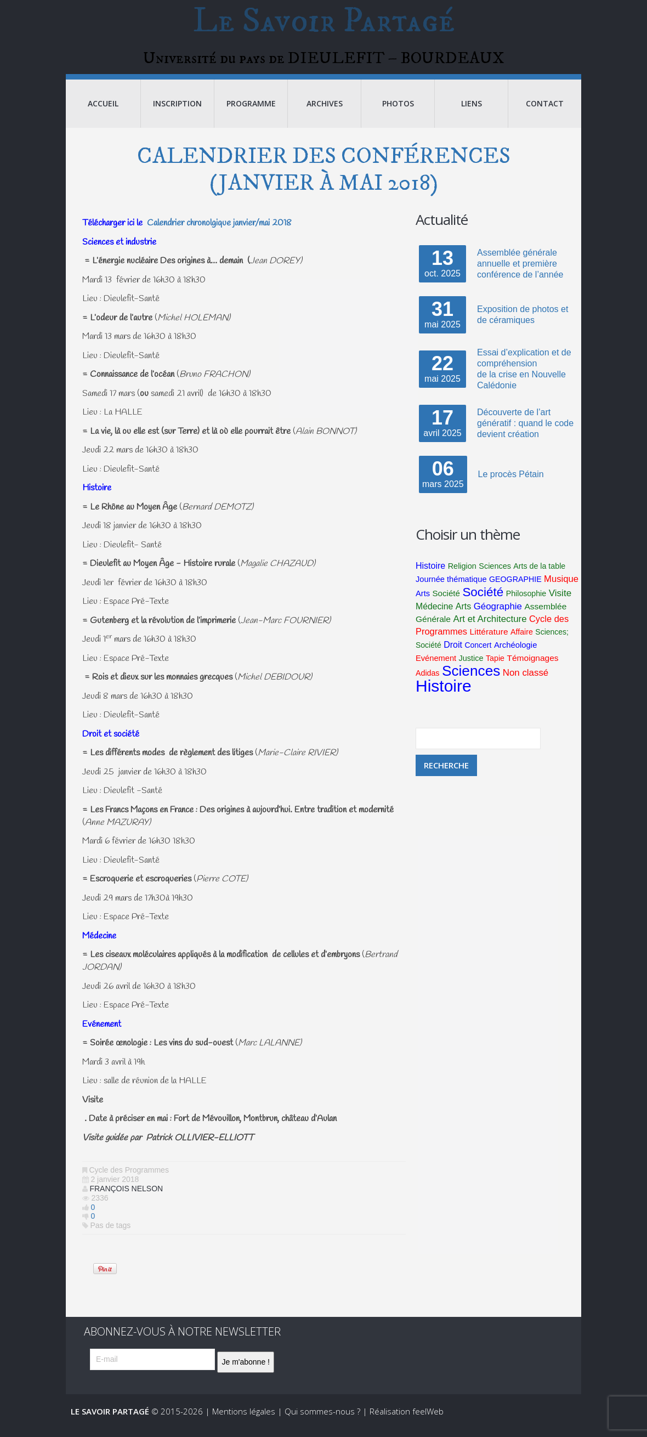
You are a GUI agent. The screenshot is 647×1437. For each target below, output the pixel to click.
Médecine (434, 612)
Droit (453, 650)
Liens (471, 109)
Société (446, 599)
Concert (477, 651)
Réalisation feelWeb (407, 1417)
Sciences (495, 572)
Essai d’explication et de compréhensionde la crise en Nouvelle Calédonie (524, 375)
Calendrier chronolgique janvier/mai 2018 (219, 229)
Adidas (427, 679)
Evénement (436, 664)
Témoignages (532, 664)
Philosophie (526, 599)
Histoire (430, 571)
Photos (398, 109)
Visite (560, 599)
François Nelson (126, 1194)
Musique (561, 585)
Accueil (103, 109)
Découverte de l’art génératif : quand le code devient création (525, 429)
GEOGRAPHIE (515, 585)
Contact (545, 109)
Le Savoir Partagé (323, 24)
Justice (471, 664)
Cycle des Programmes (129, 1176)
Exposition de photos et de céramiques (522, 320)
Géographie (498, 612)
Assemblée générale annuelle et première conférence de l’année (520, 269)
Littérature (489, 637)
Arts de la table (539, 572)
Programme (251, 109)
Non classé (525, 679)
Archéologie (515, 651)
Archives (325, 109)
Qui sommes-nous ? (322, 1417)
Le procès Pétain (511, 480)
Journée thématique (451, 585)
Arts (423, 599)
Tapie (495, 664)
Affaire (521, 637)
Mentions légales (243, 1417)
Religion (462, 572)
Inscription (177, 109)
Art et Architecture (489, 625)
